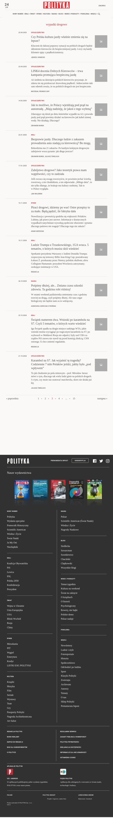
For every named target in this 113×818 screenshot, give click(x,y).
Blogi (61, 14)
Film (9, 691)
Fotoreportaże (67, 655)
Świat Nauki (13, 539)
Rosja (9, 624)
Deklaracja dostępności (70, 748)
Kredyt (10, 662)
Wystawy (11, 700)
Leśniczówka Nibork (86, 796)
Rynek (39, 14)
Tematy (64, 694)
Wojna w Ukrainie (15, 606)
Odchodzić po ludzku (71, 668)
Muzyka (11, 687)
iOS (8, 779)
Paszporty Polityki (15, 713)
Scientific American (16, 530)
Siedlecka (65, 547)
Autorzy (65, 689)
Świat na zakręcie (69, 593)
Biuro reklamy (13, 737)
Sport (63, 672)
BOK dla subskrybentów (17, 748)
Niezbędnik (12, 547)
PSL (9, 577)
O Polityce (11, 753)
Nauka (54, 14)
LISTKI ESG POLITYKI (19, 666)
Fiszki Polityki (66, 779)
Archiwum (66, 685)
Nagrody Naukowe (70, 530)
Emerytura (12, 657)
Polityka (11, 517)
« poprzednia (12, 399)
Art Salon (11, 721)
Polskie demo (67, 615)
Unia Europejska (15, 611)
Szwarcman (66, 551)
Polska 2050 (13, 581)
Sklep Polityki (67, 702)
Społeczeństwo (68, 663)
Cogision (55, 800)
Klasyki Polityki (68, 676)
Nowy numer (18, 14)
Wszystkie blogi (68, 568)
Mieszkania (12, 645)
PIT (9, 649)
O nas (63, 698)
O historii (65, 602)
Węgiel (10, 653)
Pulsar (64, 517)
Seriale (10, 695)
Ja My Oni (12, 543)
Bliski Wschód (14, 619)
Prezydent (11, 590)
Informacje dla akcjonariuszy (73, 753)
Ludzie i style (67, 650)
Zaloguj (101, 5)
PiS (8, 568)
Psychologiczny (68, 606)
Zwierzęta (65, 681)
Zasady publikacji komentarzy (73, 737)
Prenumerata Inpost (59, 461)
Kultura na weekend (70, 589)
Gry (9, 708)
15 (74, 399)
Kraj (27, 14)
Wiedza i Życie (14, 535)
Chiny (10, 628)
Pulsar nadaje (67, 619)
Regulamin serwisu (68, 732)
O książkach (66, 598)
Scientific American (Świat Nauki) (77, 522)
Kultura (46, 14)
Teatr (9, 704)
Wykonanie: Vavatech (85, 800)
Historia (65, 659)
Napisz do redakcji (15, 743)
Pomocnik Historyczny (18, 526)
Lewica (10, 573)
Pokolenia (85, 14)
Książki (10, 683)
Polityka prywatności (69, 743)
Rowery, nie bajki (69, 611)
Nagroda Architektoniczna (19, 717)
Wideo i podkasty (72, 14)
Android (14, 779)
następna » (102, 399)
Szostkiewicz (67, 555)
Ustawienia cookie (68, 758)
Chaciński (65, 560)
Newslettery (66, 646)
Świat (32, 14)
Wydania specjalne (16, 522)
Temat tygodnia (68, 585)
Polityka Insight (49, 796)
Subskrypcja (80, 461)
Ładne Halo (62, 800)
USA (9, 615)
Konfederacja (13, 585)
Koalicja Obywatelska (17, 564)
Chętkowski (66, 564)
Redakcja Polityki (14, 732)
